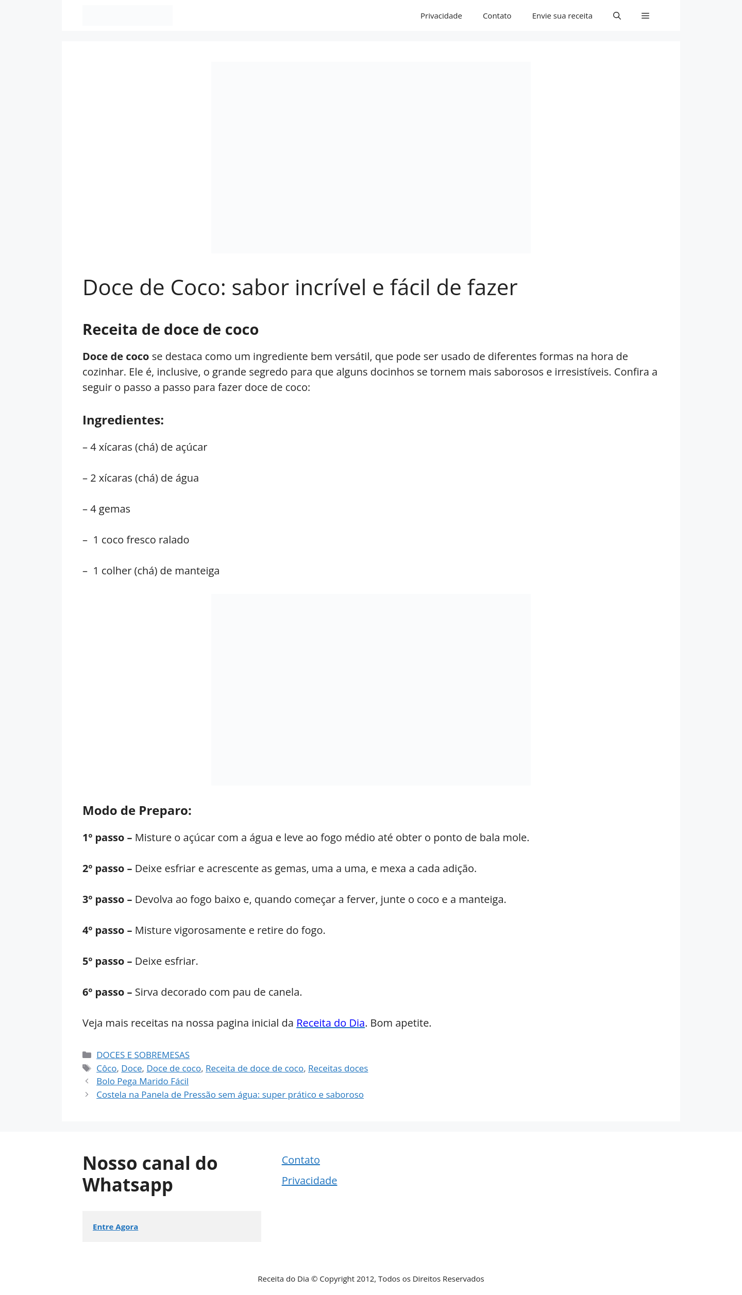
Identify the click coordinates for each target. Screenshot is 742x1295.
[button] (617, 15)
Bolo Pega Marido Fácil (142, 1081)
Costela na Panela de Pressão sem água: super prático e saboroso (230, 1094)
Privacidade (441, 15)
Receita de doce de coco (254, 1068)
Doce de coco (173, 1068)
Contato (497, 15)
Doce (131, 1068)
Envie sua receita (562, 15)
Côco (106, 1068)
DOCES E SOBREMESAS (143, 1055)
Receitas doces (338, 1068)
